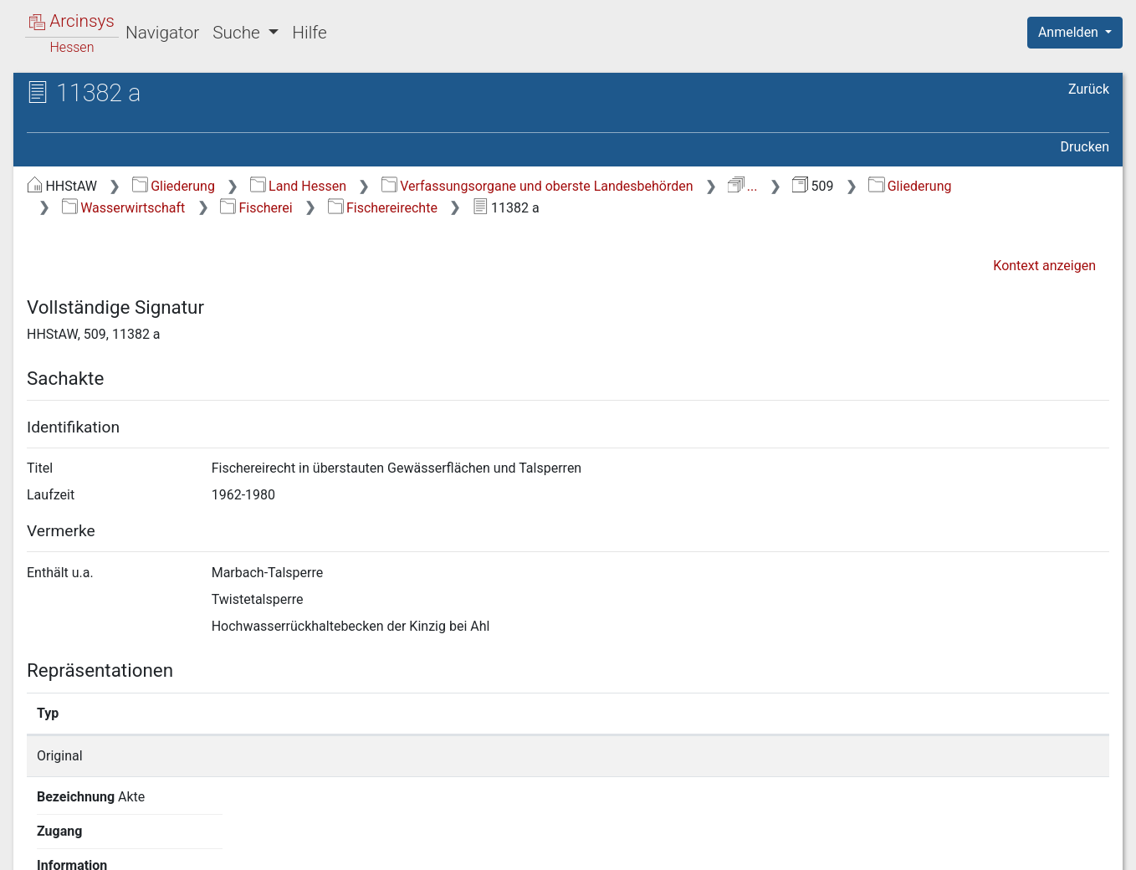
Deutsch (101, 835)
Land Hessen (298, 186)
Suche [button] (238, 33)
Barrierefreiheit (957, 847)
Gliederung (173, 186)
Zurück (1088, 89)
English (38, 835)
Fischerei (256, 208)
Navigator (162, 33)
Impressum (1080, 847)
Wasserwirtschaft (123, 208)
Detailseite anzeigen (850, 756)
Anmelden (1070, 32)
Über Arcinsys (704, 847)
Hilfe (309, 33)
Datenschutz (829, 847)
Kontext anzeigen (1044, 266)
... (742, 186)
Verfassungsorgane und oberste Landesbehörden (537, 186)
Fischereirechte (383, 208)
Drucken (1085, 147)
